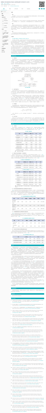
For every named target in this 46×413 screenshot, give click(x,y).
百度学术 (19, 302)
